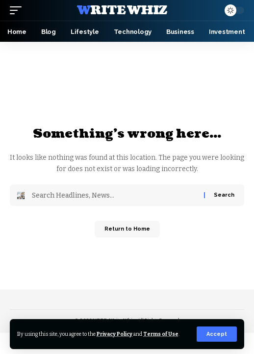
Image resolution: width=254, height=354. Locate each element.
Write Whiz (122, 10)
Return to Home (127, 229)
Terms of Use (160, 334)
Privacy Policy (114, 334)
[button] (217, 334)
